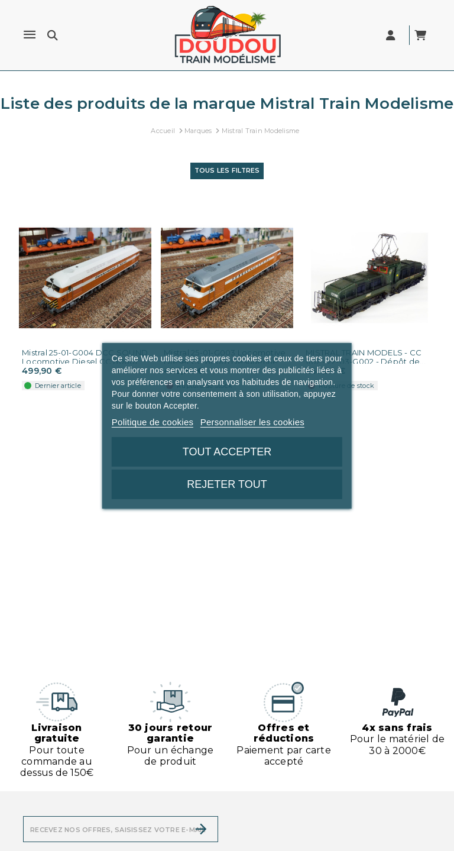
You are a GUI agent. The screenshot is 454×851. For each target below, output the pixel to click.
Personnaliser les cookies (252, 422)
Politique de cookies (152, 422)
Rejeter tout (227, 484)
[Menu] (29, 35)
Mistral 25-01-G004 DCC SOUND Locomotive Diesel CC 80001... (85, 357)
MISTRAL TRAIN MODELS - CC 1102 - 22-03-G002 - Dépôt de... (366, 357)
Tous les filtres (227, 170)
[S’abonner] (201, 829)
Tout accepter (227, 452)
